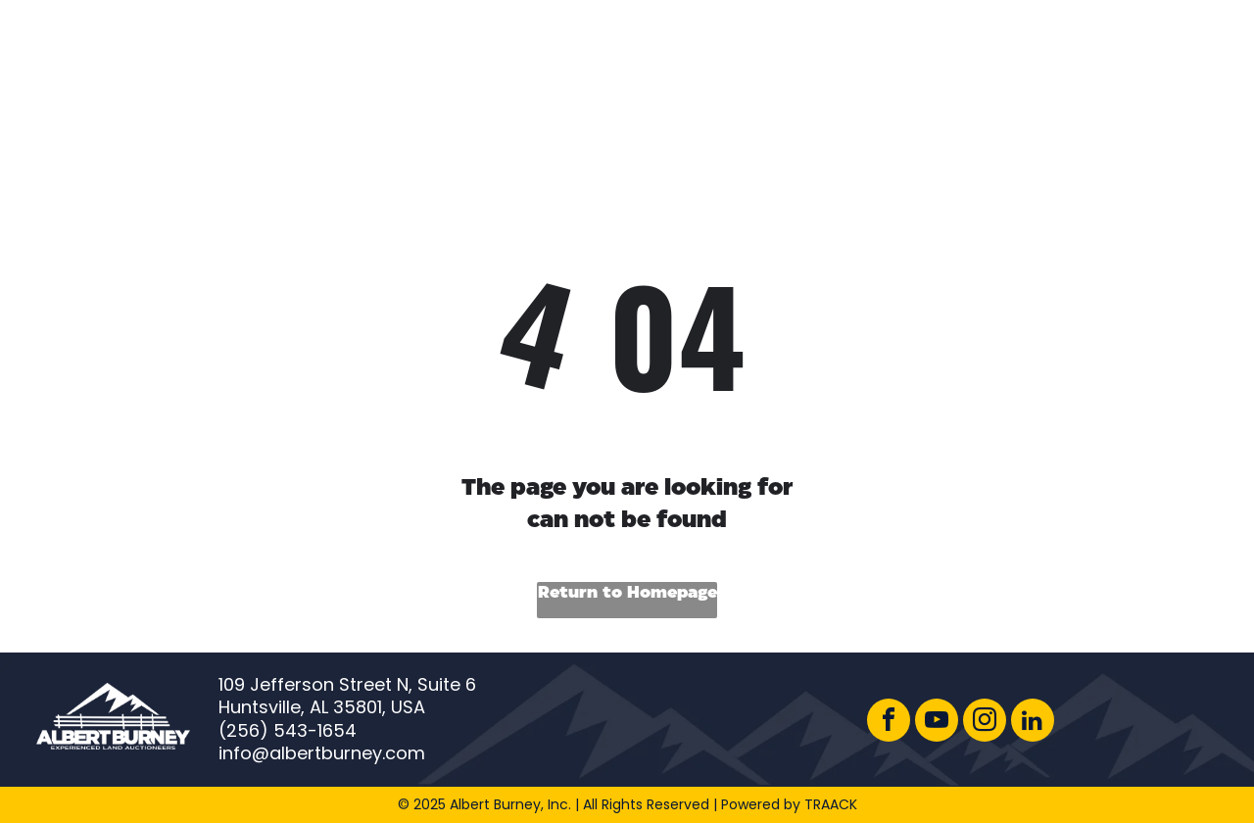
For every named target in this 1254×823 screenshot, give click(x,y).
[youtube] (936, 723)
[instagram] (984, 723)
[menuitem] (330, 57)
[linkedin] (1032, 723)
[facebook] (888, 723)
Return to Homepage (627, 593)
